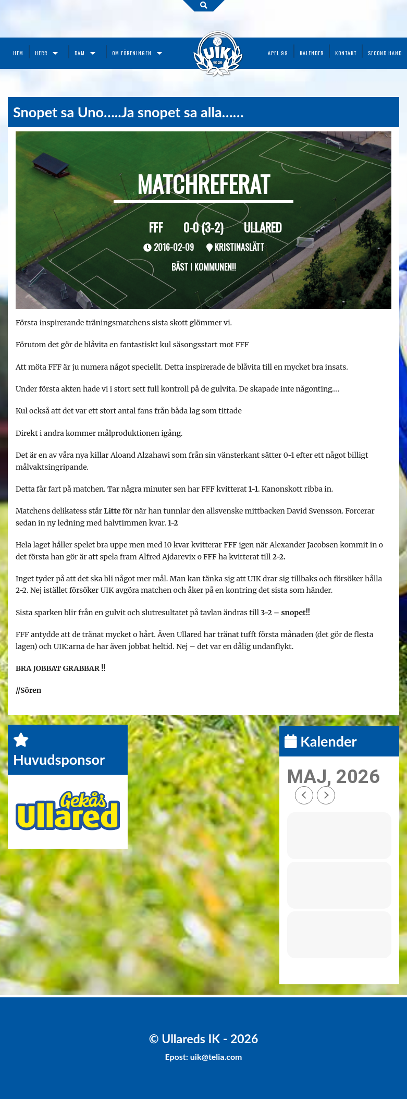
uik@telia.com (216, 1056)
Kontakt (345, 53)
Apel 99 (278, 53)
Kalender (312, 53)
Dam (80, 53)
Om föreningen (132, 53)
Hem (18, 53)
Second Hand (385, 53)
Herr (41, 53)
